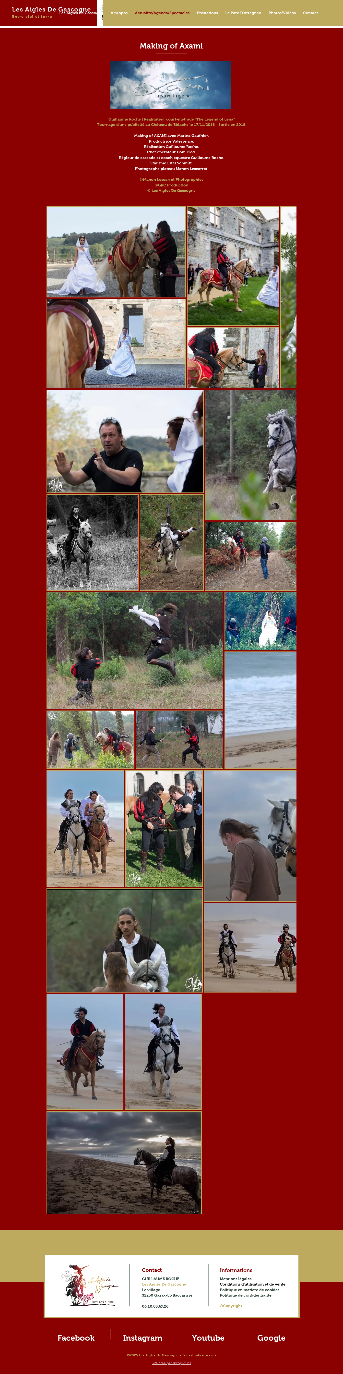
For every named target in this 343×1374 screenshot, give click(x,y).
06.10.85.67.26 (155, 1306)
